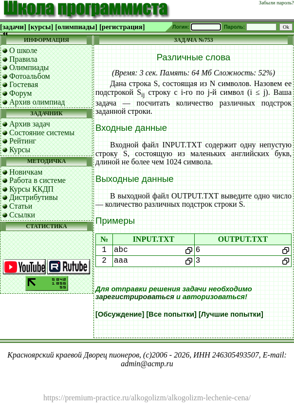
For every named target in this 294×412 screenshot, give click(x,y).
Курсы (19, 149)
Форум (20, 93)
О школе (23, 50)
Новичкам (25, 172)
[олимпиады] (76, 27)
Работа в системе (37, 180)
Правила (23, 59)
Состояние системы (41, 132)
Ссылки (22, 215)
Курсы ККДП (31, 189)
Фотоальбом (29, 76)
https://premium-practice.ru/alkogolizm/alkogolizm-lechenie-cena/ (147, 398)
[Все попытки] (171, 314)
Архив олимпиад (37, 102)
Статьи (20, 206)
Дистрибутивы (33, 197)
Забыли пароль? (276, 2)
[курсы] (40, 27)
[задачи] (13, 27)
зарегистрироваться (134, 297)
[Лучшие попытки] (231, 314)
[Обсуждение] (119, 314)
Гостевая (23, 84)
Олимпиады (29, 67)
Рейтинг (22, 141)
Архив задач (29, 124)
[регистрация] (122, 27)
